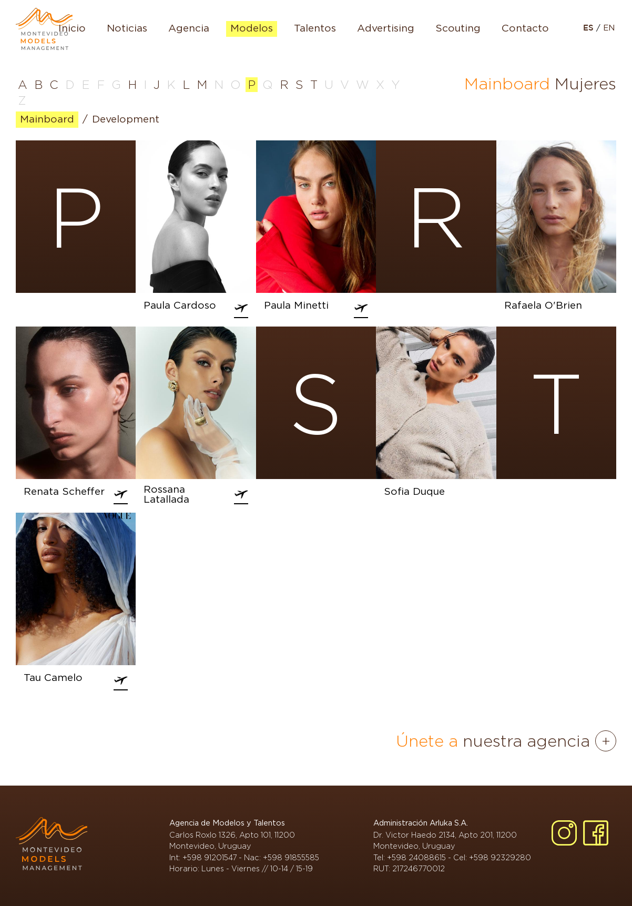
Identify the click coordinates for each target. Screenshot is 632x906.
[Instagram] (564, 833)
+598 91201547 (209, 857)
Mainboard (47, 120)
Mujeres (585, 83)
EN (609, 28)
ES (589, 28)
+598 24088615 (416, 857)
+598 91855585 (291, 857)
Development (125, 120)
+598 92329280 (500, 857)
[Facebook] (595, 833)
